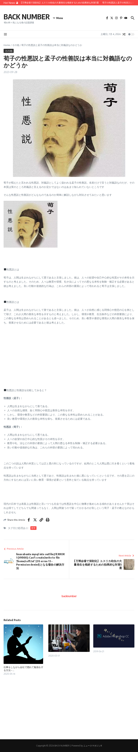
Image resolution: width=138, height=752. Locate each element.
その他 (15, 45)
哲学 (33, 528)
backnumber (69, 596)
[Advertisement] (69, 353)
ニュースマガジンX (92, 745)
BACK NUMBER (27, 16)
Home (7, 45)
